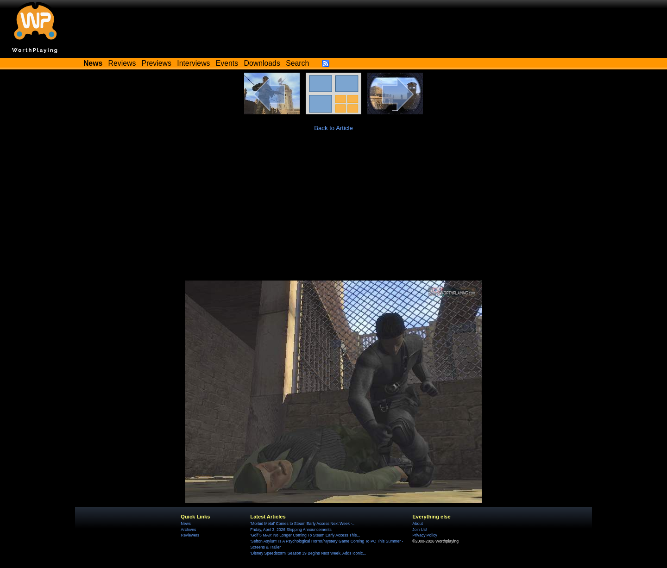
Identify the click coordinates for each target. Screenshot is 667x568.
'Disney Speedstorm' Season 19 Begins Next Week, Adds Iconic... (308, 553)
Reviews (122, 63)
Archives (188, 529)
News (185, 523)
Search (297, 63)
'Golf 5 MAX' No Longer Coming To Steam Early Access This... (305, 535)
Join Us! (419, 529)
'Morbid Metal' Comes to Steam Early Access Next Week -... (302, 523)
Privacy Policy (424, 535)
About (417, 523)
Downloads (262, 63)
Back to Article (333, 128)
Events (227, 63)
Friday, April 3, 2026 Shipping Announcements (290, 529)
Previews (156, 63)
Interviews (193, 63)
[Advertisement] (333, 211)
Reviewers (190, 535)
